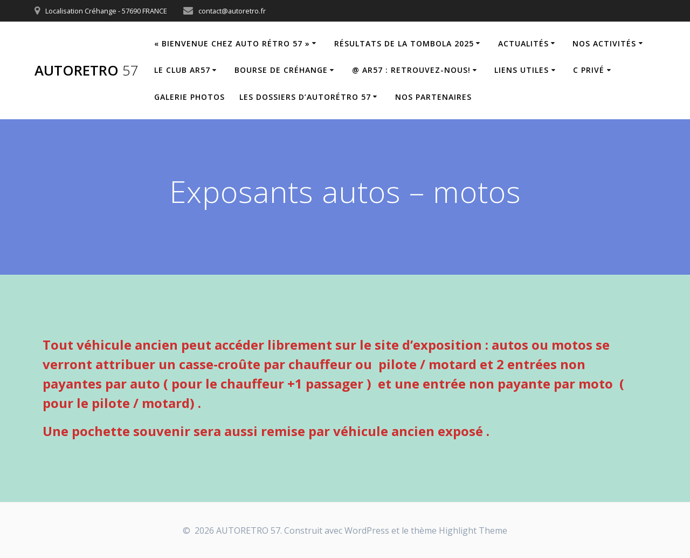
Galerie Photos (189, 97)
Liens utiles (521, 70)
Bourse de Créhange (281, 70)
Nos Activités (604, 43)
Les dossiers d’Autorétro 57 (305, 97)
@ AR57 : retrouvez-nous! (411, 70)
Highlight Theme (473, 530)
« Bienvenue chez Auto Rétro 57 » (232, 43)
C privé (588, 70)
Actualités (523, 43)
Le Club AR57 (182, 70)
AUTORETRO (86, 71)
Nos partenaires (433, 97)
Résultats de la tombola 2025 (404, 43)
